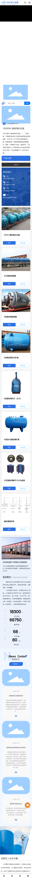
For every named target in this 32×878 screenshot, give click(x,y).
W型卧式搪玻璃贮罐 (11, 439)
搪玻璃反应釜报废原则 (16, 696)
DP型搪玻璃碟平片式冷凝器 (14, 480)
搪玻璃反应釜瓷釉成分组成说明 (16, 748)
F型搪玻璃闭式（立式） (13, 398)
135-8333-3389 (9, 185)
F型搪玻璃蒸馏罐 (10, 317)
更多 (16, 716)
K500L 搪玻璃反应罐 (12, 235)
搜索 (27, 103)
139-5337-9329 (9, 191)
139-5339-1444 (8, 179)
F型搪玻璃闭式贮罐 (11, 357)
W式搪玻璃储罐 (10, 276)
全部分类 (16, 164)
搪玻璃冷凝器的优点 (16, 804)
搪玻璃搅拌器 (9, 521)
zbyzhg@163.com (12, 124)
